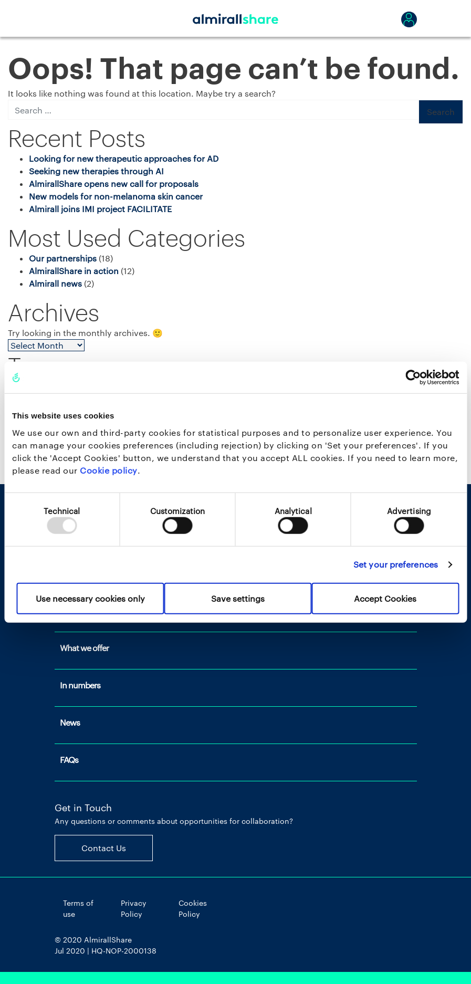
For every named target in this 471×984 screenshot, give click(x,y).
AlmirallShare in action (74, 271)
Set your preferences (395, 564)
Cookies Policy (193, 908)
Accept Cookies (385, 598)
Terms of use (78, 908)
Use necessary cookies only (90, 598)
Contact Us (103, 848)
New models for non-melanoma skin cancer (116, 196)
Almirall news (55, 283)
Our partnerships (63, 258)
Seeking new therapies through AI (96, 171)
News (70, 722)
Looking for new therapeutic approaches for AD (123, 158)
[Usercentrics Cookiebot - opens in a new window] (413, 377)
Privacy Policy (133, 908)
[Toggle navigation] (68, 18)
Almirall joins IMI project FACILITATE (100, 209)
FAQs (69, 760)
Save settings (238, 598)
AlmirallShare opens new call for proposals (113, 184)
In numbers (80, 685)
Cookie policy (109, 470)
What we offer (84, 648)
